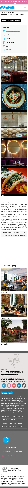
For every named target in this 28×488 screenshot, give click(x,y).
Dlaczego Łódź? (6, 416)
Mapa (3, 426)
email (7, 34)
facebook (8, 38)
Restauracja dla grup (8, 420)
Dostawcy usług (11, 426)
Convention (10, 12)
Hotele (15, 416)
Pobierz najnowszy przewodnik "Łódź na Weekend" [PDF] (14, 2)
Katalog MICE (18, 423)
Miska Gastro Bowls (20, 14)
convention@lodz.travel (10, 456)
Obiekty (20, 416)
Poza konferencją (7, 423)
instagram (8, 49)
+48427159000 (10, 42)
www (7, 46)
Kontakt (20, 426)
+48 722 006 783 (10, 447)
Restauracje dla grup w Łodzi (7, 14)
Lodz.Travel (3, 12)
